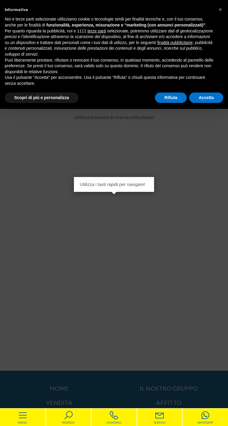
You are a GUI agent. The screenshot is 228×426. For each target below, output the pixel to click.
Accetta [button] (206, 97)
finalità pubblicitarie (175, 42)
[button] (220, 9)
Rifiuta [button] (171, 97)
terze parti (97, 31)
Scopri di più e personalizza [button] (41, 97)
